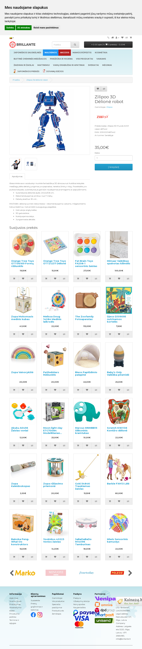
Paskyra (77, 598)
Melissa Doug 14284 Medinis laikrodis (52, 319)
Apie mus (13, 598)
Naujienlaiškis (79, 607)
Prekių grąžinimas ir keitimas (37, 606)
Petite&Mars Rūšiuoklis (51, 373)
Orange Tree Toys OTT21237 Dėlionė (54, 262)
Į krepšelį (113, 167)
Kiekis (97, 153)
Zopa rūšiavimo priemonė (53, 485)
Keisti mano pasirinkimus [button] (46, 27)
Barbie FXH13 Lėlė (118, 483)
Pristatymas (15, 604)
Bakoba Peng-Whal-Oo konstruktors (20, 542)
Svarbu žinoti (15, 601)
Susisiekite (35, 600)
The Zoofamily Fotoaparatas (84, 318)
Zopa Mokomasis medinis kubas (22, 318)
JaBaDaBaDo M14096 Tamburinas (83, 542)
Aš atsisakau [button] (23, 27)
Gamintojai (57, 598)
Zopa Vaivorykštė (22, 372)
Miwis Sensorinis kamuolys (117, 540)
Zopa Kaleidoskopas (20, 485)
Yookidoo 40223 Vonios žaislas (53, 540)
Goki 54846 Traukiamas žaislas (82, 486)
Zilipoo (109, 107)
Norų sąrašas (79, 604)
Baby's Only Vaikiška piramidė (118, 373)
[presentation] (11, 573)
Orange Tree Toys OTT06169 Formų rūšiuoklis (22, 263)
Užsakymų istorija (81, 601)
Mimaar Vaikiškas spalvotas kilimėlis (118, 262)
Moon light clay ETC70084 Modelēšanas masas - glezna (52, 431)
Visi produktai (58, 601)
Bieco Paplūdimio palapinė (86, 373)
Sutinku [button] (10, 27)
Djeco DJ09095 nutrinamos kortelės (116, 319)
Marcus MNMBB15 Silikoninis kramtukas (86, 430)
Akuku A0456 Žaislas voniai (19, 429)
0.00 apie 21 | (108, 44)
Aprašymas (17, 176)
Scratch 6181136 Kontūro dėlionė (117, 429)
